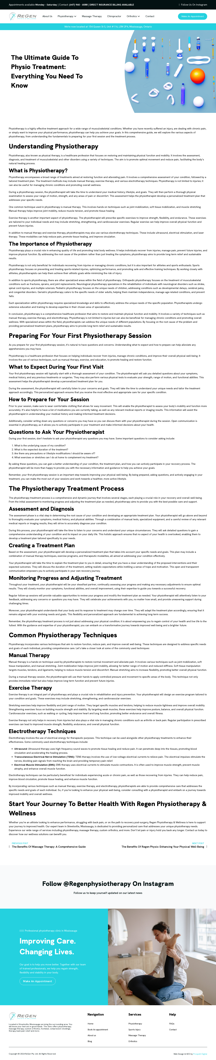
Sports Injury (134, 1029)
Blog (90, 1041)
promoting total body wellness (98, 250)
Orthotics (132, 16)
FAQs (171, 1023)
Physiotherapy (65, 16)
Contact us (191, 830)
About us (92, 1035)
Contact (149, 16)
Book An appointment (98, 1029)
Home (90, 1023)
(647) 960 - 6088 (78, 4)
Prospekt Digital (200, 1054)
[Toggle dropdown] (75, 16)
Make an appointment (192, 16)
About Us (47, 16)
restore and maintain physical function (122, 313)
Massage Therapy (92, 16)
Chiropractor (114, 16)
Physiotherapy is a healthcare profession (31, 355)
